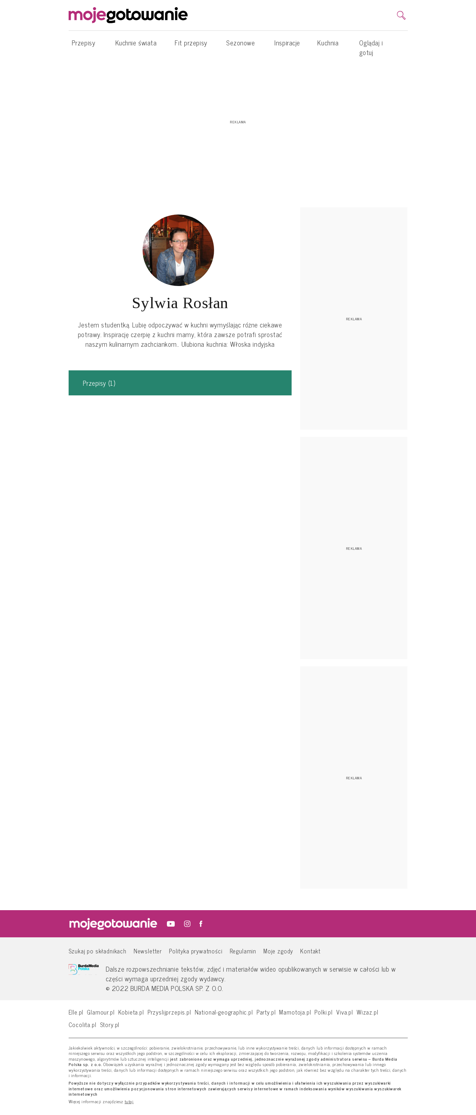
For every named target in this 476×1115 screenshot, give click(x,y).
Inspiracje (287, 42)
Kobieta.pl (131, 1011)
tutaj (129, 1102)
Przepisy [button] (83, 46)
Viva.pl (344, 1011)
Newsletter (148, 950)
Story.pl (110, 1024)
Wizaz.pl (367, 1011)
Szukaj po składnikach (98, 950)
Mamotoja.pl (295, 1011)
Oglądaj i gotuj (371, 47)
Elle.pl (76, 1011)
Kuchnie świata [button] (136, 46)
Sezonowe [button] (240, 46)
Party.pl (266, 1011)
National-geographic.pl (224, 1011)
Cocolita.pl (82, 1024)
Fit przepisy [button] (191, 46)
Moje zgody (278, 950)
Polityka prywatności (196, 950)
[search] (401, 15)
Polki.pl (323, 1011)
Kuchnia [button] (327, 46)
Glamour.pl (100, 1011)
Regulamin (243, 950)
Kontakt (310, 950)
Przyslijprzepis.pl (169, 1011)
